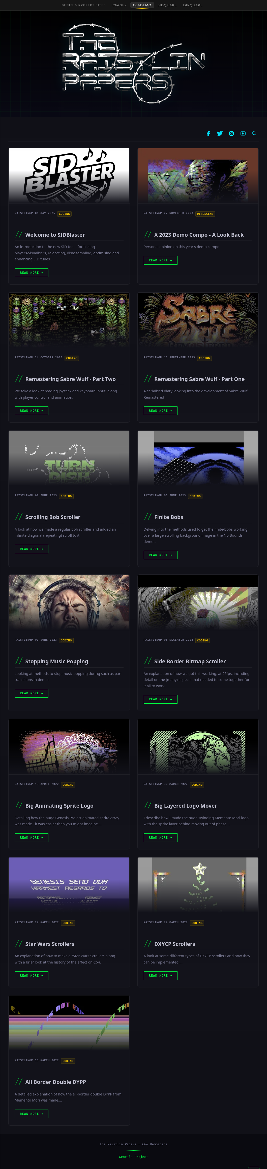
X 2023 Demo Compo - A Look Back (199, 234)
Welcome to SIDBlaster (55, 234)
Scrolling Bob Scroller (52, 517)
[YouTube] (243, 133)
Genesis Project (133, 1157)
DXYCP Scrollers (174, 945)
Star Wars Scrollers (49, 944)
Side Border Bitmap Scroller (190, 661)
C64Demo (142, 5)
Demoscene (205, 214)
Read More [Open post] (34, 273)
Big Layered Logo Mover (185, 806)
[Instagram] (231, 133)
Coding (64, 214)
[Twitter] (220, 133)
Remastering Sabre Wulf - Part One (199, 379)
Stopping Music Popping (56, 661)
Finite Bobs (168, 517)
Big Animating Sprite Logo (59, 805)
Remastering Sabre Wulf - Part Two (70, 379)
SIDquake (167, 5)
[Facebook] (208, 133)
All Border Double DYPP (55, 1081)
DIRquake (193, 5)
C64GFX (119, 5)
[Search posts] (254, 133)
